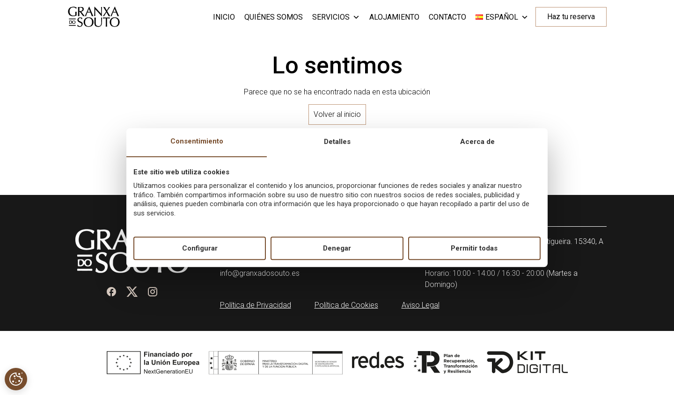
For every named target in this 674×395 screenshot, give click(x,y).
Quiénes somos (273, 17)
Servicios (336, 17)
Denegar (337, 248)
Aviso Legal (421, 305)
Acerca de (477, 142)
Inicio (224, 17)
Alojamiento (394, 17)
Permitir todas (474, 248)
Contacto (447, 17)
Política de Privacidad (255, 305)
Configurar (200, 248)
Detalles (337, 142)
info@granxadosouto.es (260, 273)
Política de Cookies (346, 305)
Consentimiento (196, 141)
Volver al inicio (337, 114)
